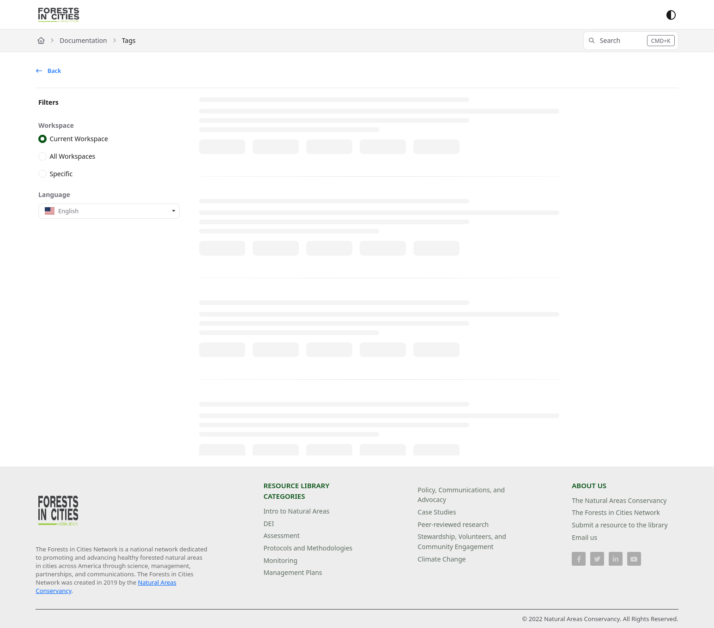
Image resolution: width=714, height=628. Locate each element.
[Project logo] (59, 15)
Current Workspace (79, 138)
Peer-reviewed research (453, 524)
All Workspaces (73, 156)
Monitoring (280, 560)
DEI (268, 523)
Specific (61, 173)
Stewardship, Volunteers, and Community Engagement (462, 541)
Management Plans (292, 572)
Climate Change (442, 559)
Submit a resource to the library (619, 524)
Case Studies (437, 512)
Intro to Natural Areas (296, 511)
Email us (584, 537)
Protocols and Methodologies (307, 548)
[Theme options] (671, 14)
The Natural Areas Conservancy (619, 500)
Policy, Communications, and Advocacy (461, 494)
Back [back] (48, 70)
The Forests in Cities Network (616, 512)
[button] (630, 40)
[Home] (41, 41)
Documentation (83, 40)
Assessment (281, 535)
